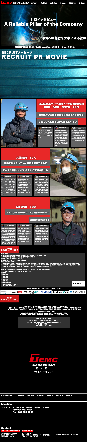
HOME (34, 3)
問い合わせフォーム (78, 283)
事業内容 (53, 3)
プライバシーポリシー (43, 372)
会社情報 (44, 3)
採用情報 (73, 3)
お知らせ (63, 3)
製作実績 (82, 3)
